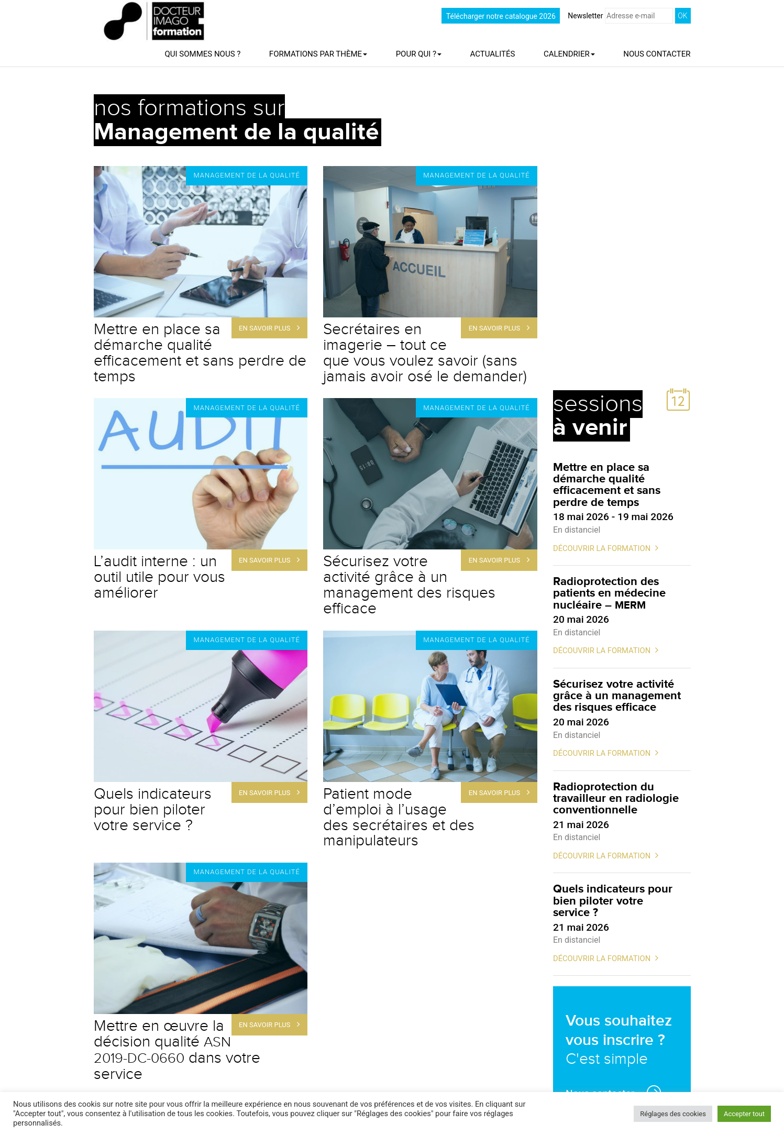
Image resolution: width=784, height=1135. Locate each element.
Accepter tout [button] (744, 1114)
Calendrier (569, 54)
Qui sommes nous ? (202, 54)
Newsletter (620, 16)
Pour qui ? (418, 54)
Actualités (492, 54)
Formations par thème (318, 54)
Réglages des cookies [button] (673, 1114)
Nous (656, 54)
